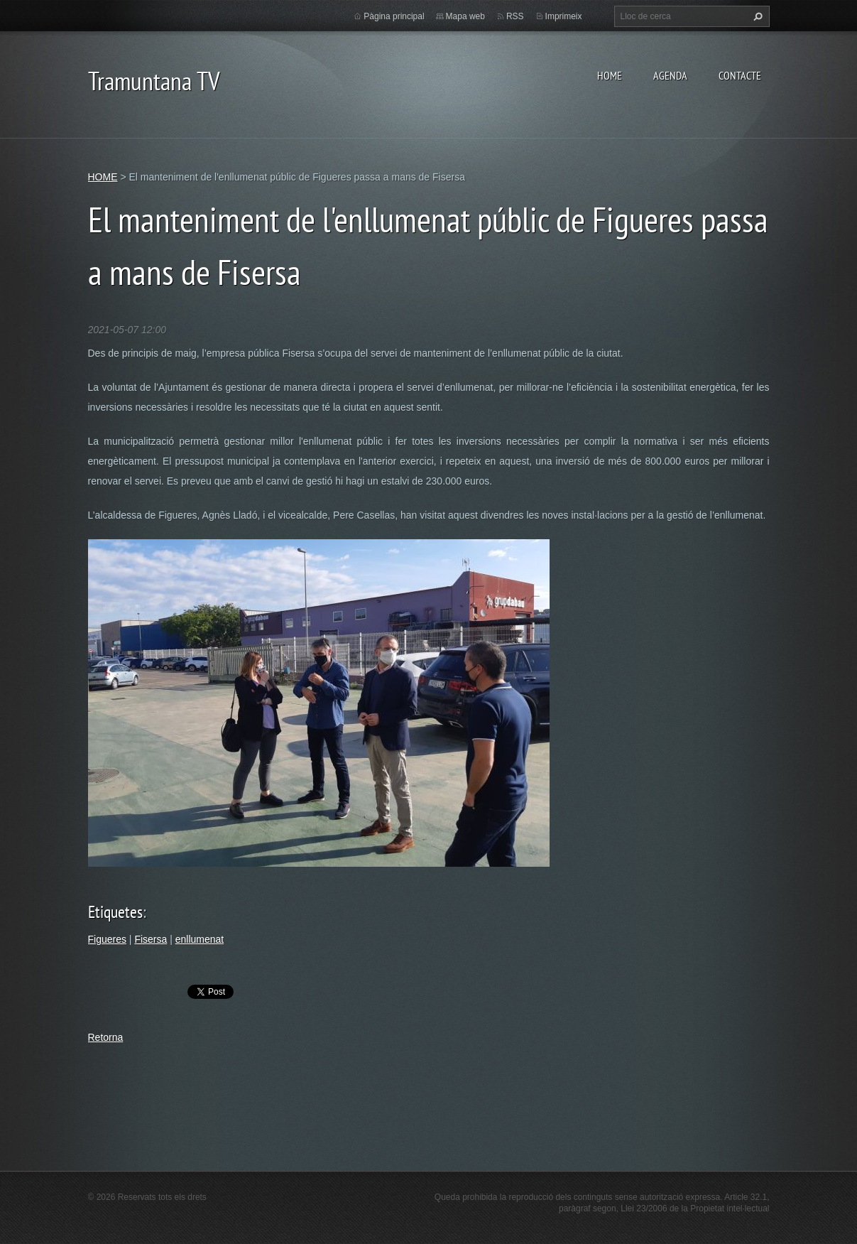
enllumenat (199, 939)
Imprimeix (563, 16)
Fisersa (150, 939)
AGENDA (670, 75)
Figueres (107, 939)
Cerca (756, 16)
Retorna (106, 1037)
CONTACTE (740, 75)
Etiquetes (115, 912)
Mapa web (465, 16)
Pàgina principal (394, 16)
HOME (609, 75)
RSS (515, 16)
